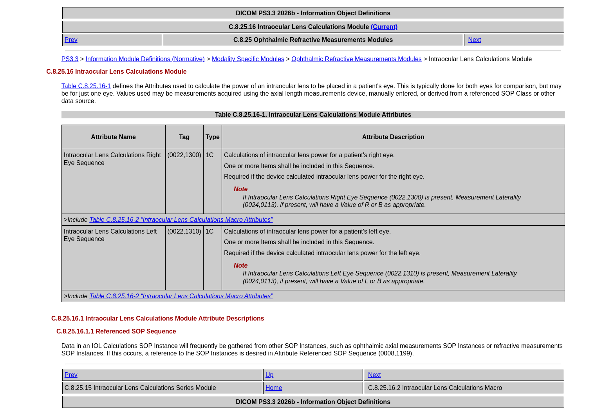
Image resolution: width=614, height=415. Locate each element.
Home (273, 387)
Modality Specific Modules (248, 59)
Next (474, 39)
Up (269, 375)
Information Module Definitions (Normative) (145, 59)
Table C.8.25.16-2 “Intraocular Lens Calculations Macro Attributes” (181, 219)
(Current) (384, 27)
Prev (71, 39)
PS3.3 (70, 59)
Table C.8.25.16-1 (86, 86)
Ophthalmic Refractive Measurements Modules (356, 59)
